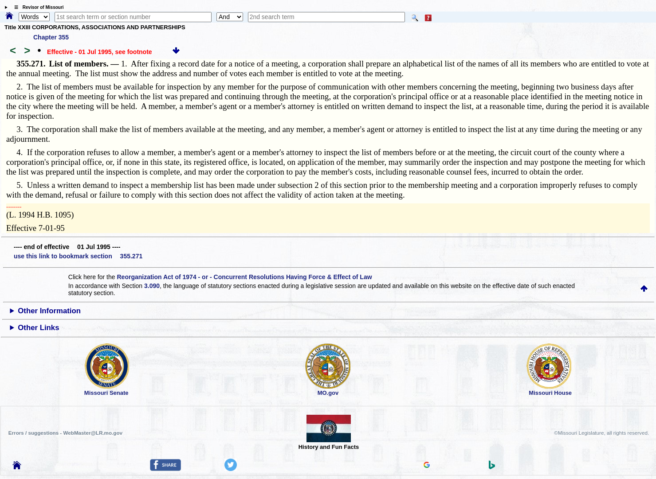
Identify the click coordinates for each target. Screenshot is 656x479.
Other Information (49, 311)
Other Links (38, 327)
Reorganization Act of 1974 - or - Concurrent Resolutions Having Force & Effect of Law (244, 276)
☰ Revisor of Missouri (37, 7)
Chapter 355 (51, 37)
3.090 (152, 285)
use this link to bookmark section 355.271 (78, 256)
